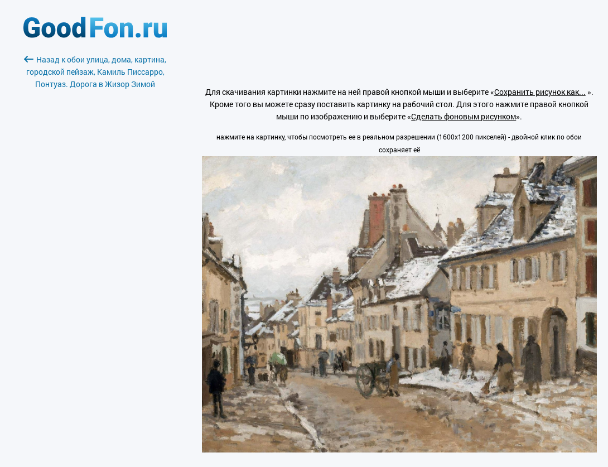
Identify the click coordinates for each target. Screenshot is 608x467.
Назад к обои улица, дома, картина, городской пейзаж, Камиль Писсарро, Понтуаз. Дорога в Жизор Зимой (95, 71)
